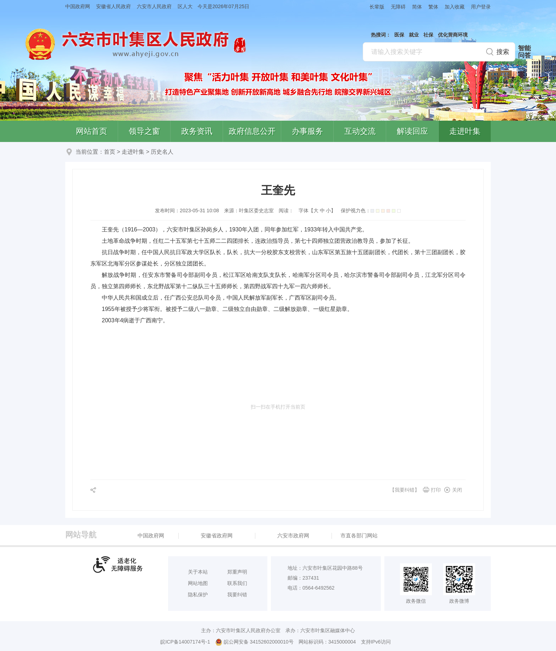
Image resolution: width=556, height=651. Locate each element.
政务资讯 (196, 131)
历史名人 (162, 152)
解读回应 (412, 131)
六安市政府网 (293, 535)
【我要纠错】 (404, 490)
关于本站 (198, 572)
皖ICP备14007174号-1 (185, 642)
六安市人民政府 (154, 6)
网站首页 (91, 131)
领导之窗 (144, 131)
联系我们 (237, 583)
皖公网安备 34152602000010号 (254, 642)
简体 (417, 7)
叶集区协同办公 (545, 168)
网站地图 (198, 583)
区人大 (185, 6)
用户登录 (481, 7)
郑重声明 (237, 572)
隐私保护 (198, 594)
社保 (428, 35)
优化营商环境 (453, 35)
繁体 (433, 7)
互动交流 (360, 131)
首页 (109, 152)
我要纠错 (237, 594)
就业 (414, 35)
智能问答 (524, 52)
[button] (373, 6)
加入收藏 (455, 7)
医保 (399, 35)
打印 (436, 490)
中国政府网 (77, 6)
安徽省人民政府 (113, 6)
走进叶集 (464, 131)
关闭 (457, 490)
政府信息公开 (252, 131)
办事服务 (307, 131)
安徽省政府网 (217, 535)
